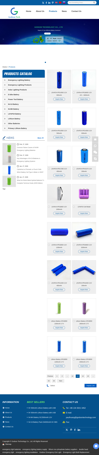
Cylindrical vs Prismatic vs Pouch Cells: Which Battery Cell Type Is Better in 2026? (30, 171)
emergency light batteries (11, 449)
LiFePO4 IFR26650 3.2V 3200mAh (84, 246)
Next (60, 381)
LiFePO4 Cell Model (84, 207)
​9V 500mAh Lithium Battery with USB (42, 408)
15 (88, 376)
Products (53, 11)
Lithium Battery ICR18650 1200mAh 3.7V (59, 361)
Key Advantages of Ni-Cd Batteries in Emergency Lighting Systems (28, 160)
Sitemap (8, 444)
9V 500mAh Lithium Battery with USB (42, 413)
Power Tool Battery (15, 99)
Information (10, 402)
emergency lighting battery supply (34, 449)
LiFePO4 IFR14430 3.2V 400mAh (59, 284)
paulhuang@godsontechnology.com (81, 417)
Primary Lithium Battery (17, 128)
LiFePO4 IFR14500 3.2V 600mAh (59, 94)
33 (49, 381)
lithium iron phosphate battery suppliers (63, 449)
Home (28, 11)
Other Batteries (14, 123)
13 (77, 376)
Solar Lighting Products (17, 90)
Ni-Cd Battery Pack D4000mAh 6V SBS (42, 422)
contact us (70, 402)
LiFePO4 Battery (14, 114)
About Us (40, 11)
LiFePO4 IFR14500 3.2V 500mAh (59, 132)
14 (83, 376)
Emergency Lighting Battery (19, 80)
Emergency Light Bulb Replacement (76, 452)
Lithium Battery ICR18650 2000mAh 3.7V (84, 361)
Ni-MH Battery (13, 109)
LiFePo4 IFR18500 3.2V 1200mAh (59, 246)
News (64, 11)
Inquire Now (59, 99)
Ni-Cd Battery (13, 104)
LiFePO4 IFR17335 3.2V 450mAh (59, 170)
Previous (50, 376)
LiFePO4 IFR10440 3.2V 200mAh (84, 284)
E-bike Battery (13, 95)
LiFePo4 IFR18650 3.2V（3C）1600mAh (84, 94)
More (40, 138)
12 (72, 376)
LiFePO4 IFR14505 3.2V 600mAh (84, 132)
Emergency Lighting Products (20, 85)
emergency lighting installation (27, 452)
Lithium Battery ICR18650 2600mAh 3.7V (84, 322)
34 (54, 381)
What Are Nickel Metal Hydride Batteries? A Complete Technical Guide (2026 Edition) (30, 182)
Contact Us (76, 11)
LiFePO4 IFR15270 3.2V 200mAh (84, 170)
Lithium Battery (14, 119)
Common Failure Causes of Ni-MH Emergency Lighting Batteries (27, 149)
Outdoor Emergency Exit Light (50, 452)
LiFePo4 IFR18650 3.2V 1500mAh (59, 208)
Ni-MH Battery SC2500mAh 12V (40, 417)
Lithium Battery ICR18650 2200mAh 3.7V (59, 322)
